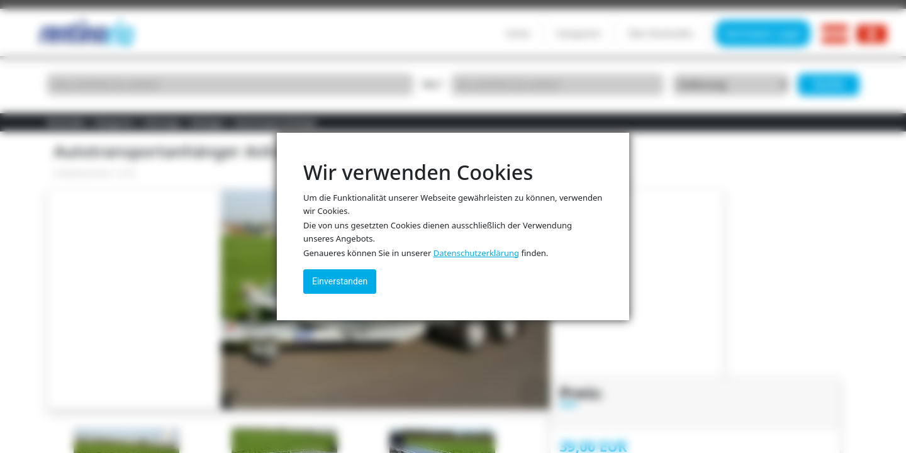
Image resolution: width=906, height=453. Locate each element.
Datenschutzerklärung (476, 253)
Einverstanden (339, 281)
